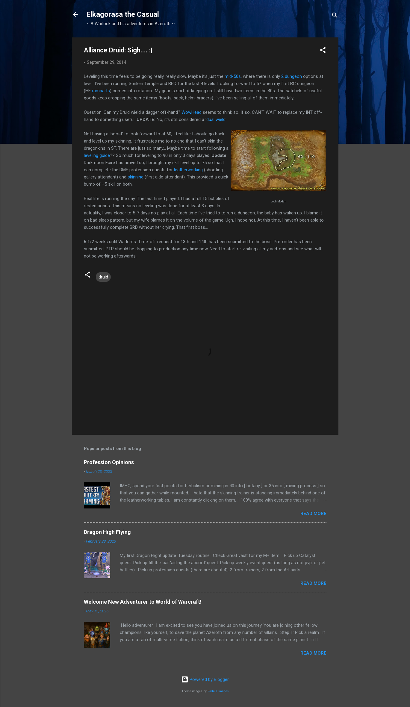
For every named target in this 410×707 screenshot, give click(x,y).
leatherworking (188, 169)
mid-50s (233, 76)
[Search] (334, 16)
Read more (313, 513)
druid (103, 277)
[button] (322, 51)
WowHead (191, 112)
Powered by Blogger (205, 679)
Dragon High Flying (107, 532)
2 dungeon (291, 76)
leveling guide (97, 155)
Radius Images (218, 691)
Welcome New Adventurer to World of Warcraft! (143, 602)
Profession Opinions (109, 462)
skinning (135, 177)
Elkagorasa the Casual (122, 14)
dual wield (216, 119)
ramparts (101, 90)
